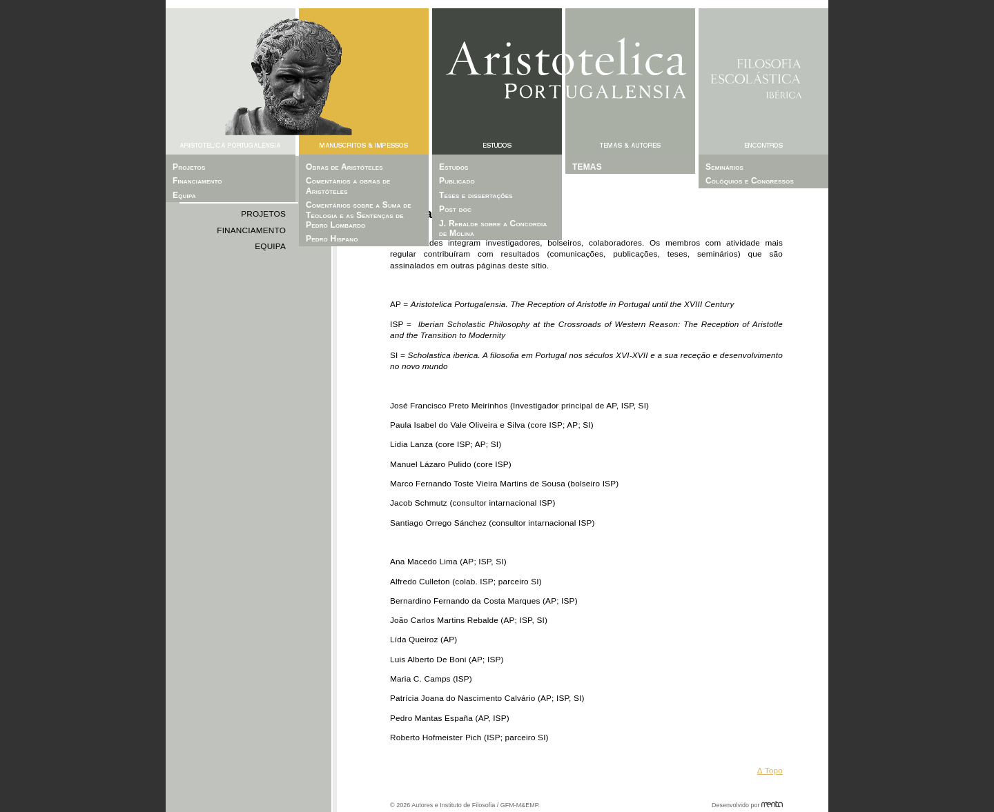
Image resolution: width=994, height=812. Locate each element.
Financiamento (251, 230)
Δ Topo (770, 770)
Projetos (263, 214)
